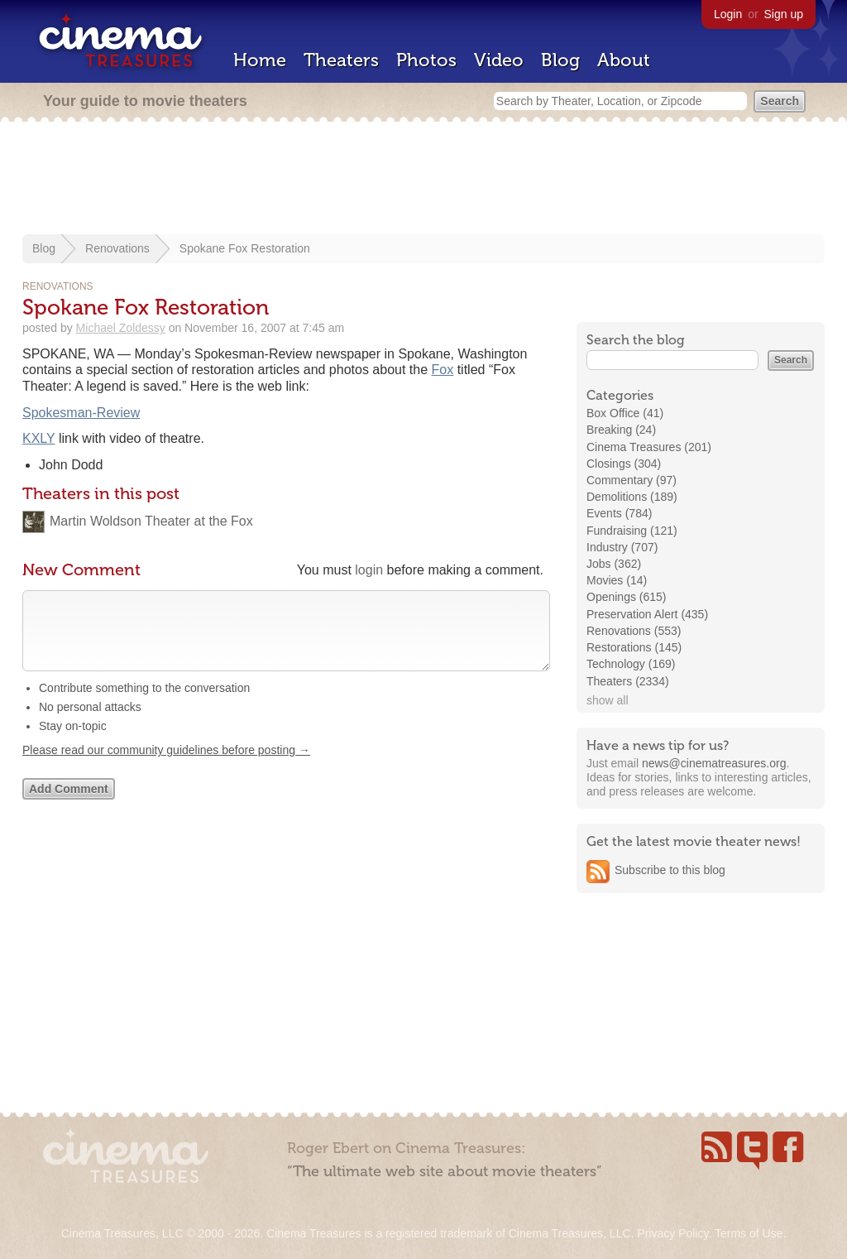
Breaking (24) (621, 429)
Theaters (341, 60)
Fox (443, 370)
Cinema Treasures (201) (648, 447)
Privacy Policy (672, 1233)
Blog (560, 60)
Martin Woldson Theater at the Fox (151, 521)
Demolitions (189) (631, 496)
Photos (426, 60)
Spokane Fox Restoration (244, 248)
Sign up (783, 14)
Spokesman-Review (81, 413)
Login (728, 14)
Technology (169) (630, 663)
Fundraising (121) (631, 530)
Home (259, 60)
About (623, 60)
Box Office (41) (624, 413)
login (369, 570)
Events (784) (619, 513)
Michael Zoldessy (120, 327)
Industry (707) (622, 547)
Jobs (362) (613, 563)
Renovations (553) (633, 630)
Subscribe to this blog (670, 870)
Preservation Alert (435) (647, 614)
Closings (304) (623, 463)
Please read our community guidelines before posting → (166, 766)
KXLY (38, 438)
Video (499, 60)
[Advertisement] (423, 179)
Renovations (117, 248)
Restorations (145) (634, 647)
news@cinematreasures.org (714, 763)
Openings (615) (626, 596)
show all (607, 700)
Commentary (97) (631, 480)
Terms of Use (748, 1233)
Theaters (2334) (627, 681)
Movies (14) (616, 580)
